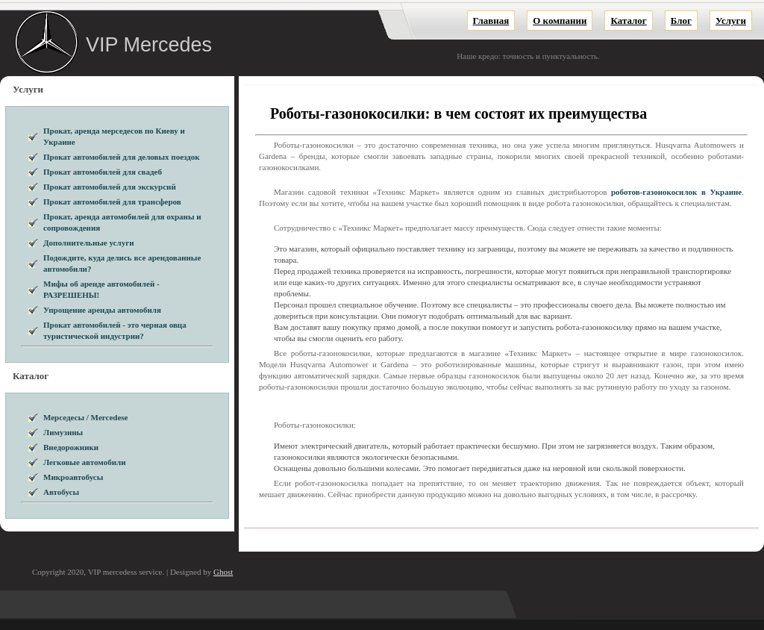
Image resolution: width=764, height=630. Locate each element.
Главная (491, 20)
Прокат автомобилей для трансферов (112, 201)
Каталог (628, 20)
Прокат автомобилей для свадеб (102, 171)
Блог (681, 20)
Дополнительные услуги (88, 242)
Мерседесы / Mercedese (85, 417)
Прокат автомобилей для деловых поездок (121, 156)
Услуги (731, 20)
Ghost (223, 571)
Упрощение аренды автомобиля (102, 309)
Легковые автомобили (84, 462)
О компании (559, 20)
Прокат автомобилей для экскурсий (109, 186)
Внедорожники (70, 447)
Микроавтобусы (73, 476)
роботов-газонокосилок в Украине (676, 191)
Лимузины (63, 432)
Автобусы (61, 491)
